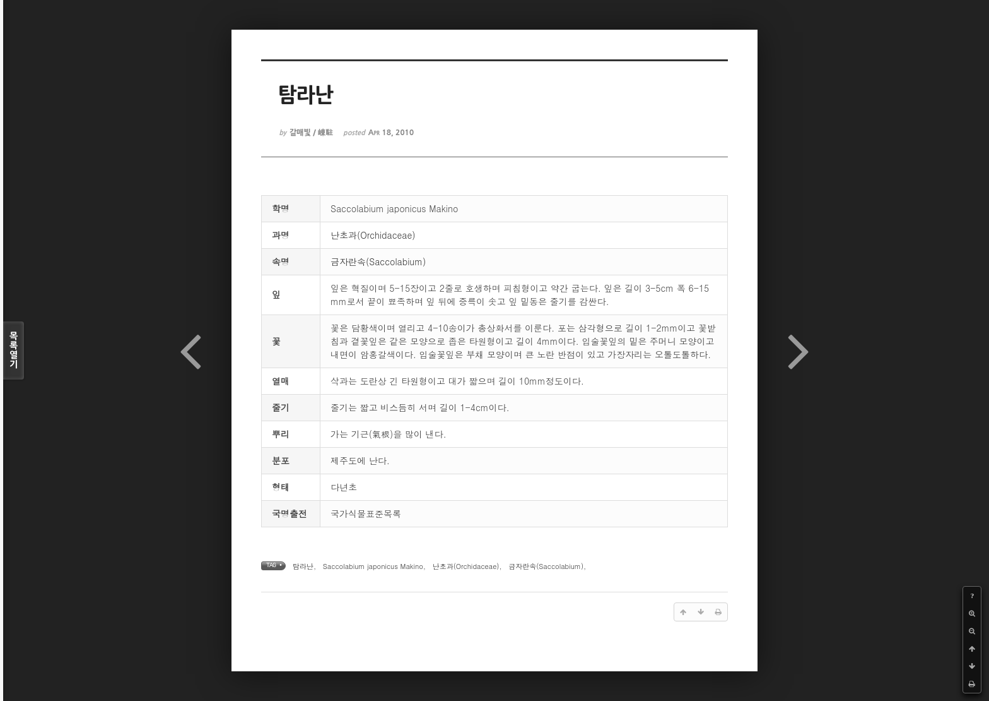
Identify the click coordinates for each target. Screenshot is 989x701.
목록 (13, 350)
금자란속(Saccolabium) (378, 261)
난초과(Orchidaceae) (373, 235)
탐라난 (303, 566)
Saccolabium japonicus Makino (373, 566)
